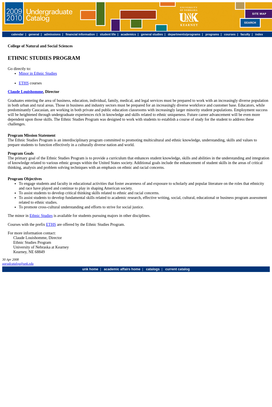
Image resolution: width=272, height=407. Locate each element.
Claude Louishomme (25, 91)
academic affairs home (122, 269)
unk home (90, 269)
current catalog (177, 269)
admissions (52, 34)
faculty (245, 34)
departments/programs (184, 34)
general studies (152, 34)
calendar (17, 34)
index (259, 34)
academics (128, 34)
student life (108, 34)
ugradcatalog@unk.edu (17, 264)
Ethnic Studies (41, 215)
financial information (80, 34)
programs (212, 34)
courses (229, 34)
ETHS (24, 83)
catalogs (153, 269)
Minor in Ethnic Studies (38, 73)
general (34, 34)
